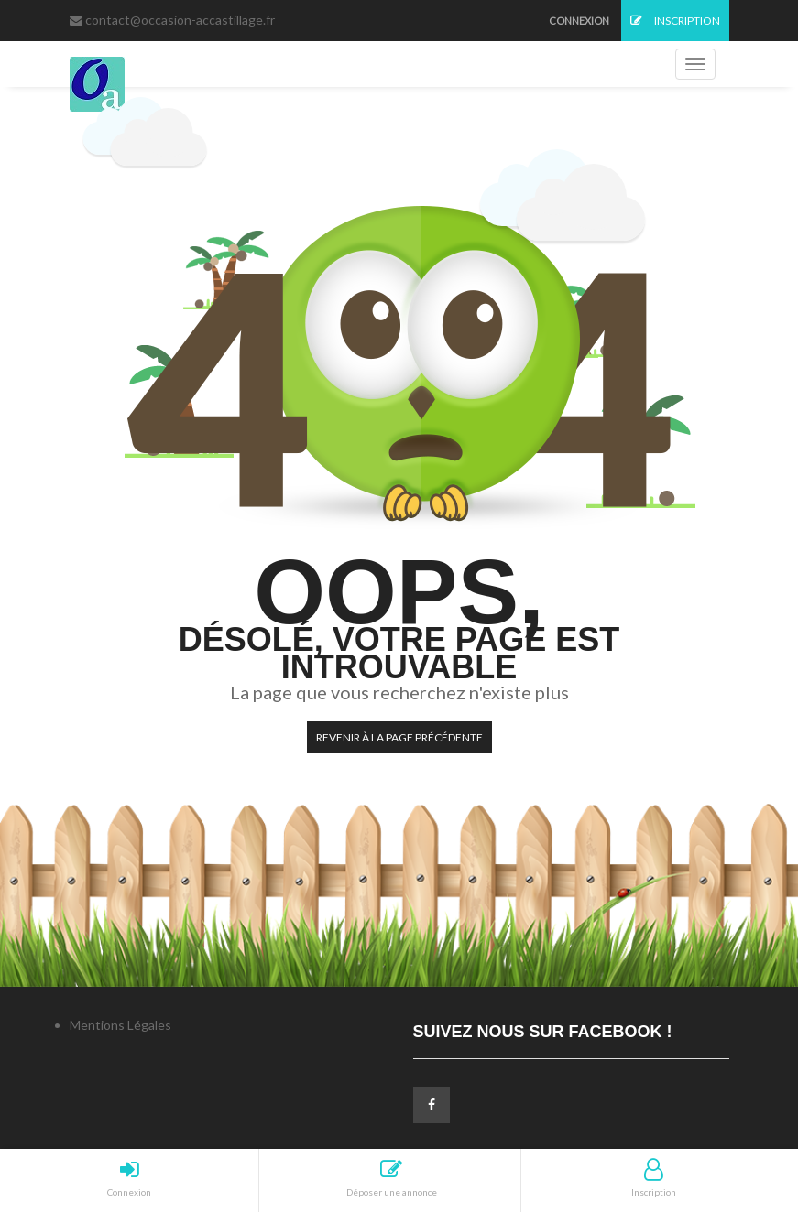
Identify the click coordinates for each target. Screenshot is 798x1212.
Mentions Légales (120, 1025)
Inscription (675, 20)
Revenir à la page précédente (399, 737)
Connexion (579, 21)
